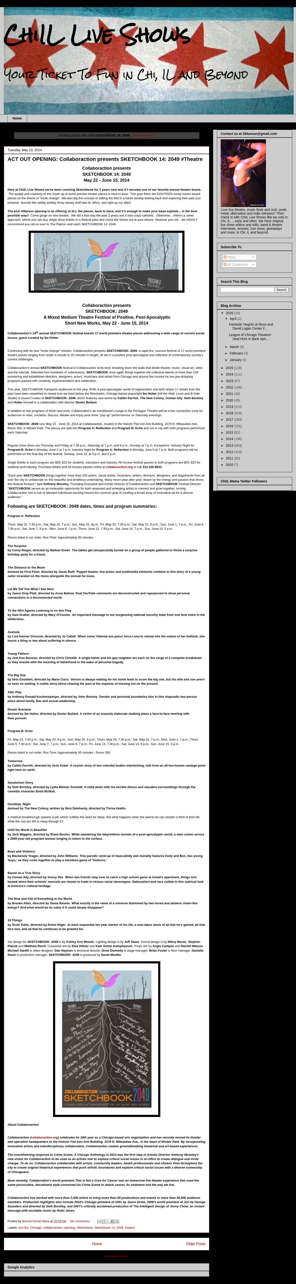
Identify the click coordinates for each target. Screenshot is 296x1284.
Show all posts (144, 135)
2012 (230, 452)
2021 (230, 394)
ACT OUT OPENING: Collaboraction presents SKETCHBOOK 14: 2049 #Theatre (105, 159)
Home (17, 118)
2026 (230, 313)
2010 (230, 465)
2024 (230, 374)
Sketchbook (84, 1227)
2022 (230, 387)
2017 (230, 419)
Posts (230, 257)
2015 (230, 432)
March (235, 347)
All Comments (236, 264)
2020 (230, 400)
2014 (230, 439)
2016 (230, 426)
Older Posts (196, 1244)
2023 (230, 381)
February (237, 353)
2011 (230, 458)
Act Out (23, 1227)
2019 (230, 407)
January (236, 360)
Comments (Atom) (115, 1256)
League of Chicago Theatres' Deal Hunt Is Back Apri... (250, 337)
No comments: (80, 1221)
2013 (230, 445)
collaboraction (52, 1227)
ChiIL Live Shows (97, 35)
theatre (130, 1227)
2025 (230, 368)
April (233, 319)
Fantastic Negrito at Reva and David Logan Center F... (251, 326)
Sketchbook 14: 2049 (108, 1227)
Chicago (35, 1227)
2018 (230, 413)
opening (69, 1227)
